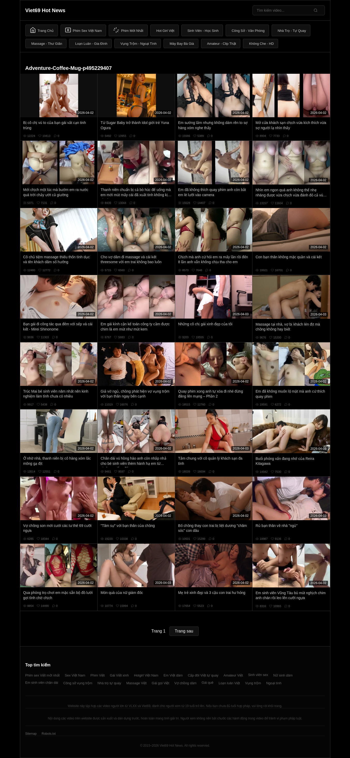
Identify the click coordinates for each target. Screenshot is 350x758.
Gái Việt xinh (119, 675)
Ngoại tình (273, 683)
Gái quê (207, 683)
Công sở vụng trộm (77, 683)
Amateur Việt (233, 675)
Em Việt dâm (173, 675)
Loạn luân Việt (229, 683)
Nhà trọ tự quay (109, 683)
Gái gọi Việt (160, 683)
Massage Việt (136, 683)
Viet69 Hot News (45, 10)
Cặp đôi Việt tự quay (203, 675)
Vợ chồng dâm (185, 683)
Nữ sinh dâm (283, 675)
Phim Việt (98, 675)
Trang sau (184, 631)
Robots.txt (49, 733)
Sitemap (31, 733)
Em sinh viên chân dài (41, 683)
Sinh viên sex (258, 675)
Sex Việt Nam (75, 675)
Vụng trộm (253, 683)
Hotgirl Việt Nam (146, 675)
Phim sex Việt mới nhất (42, 675)
